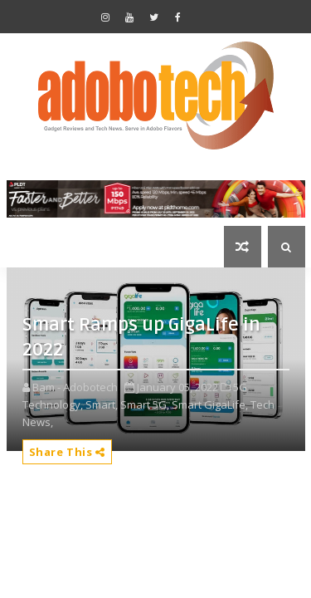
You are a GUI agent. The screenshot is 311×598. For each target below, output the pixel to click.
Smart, (101, 404)
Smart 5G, (144, 404)
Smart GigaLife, (210, 404)
